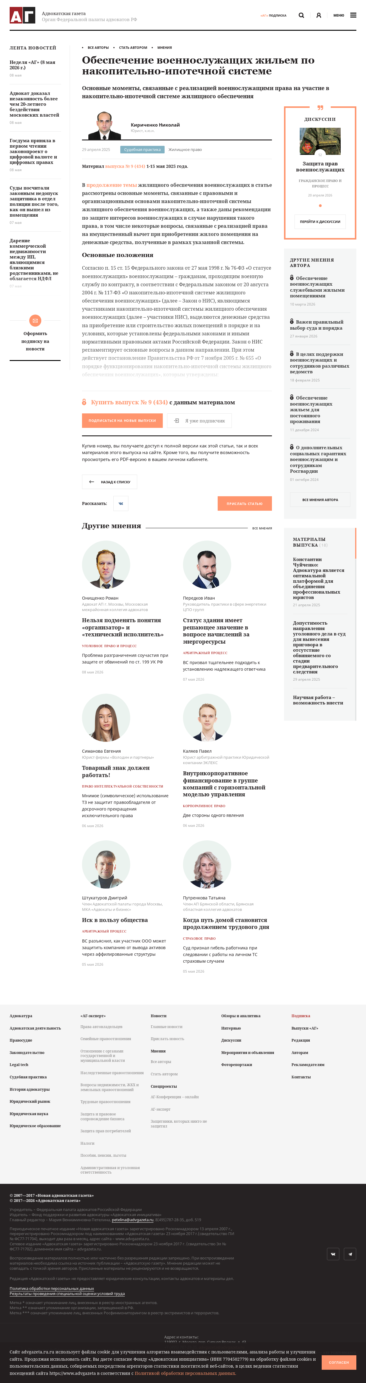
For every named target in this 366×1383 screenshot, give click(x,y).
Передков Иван (199, 598)
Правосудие (21, 1040)
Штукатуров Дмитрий (104, 898)
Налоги (87, 1143)
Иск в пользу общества (115, 920)
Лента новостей (33, 48)
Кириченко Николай (155, 125)
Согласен (339, 1362)
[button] (320, 205)
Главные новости (166, 1026)
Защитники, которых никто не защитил (179, 1124)
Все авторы (98, 47)
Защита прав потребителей (105, 1131)
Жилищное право (185, 149)
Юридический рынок (30, 1101)
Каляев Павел (197, 751)
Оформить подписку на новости (35, 341)
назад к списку (109, 482)
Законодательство (27, 1052)
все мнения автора (320, 499)
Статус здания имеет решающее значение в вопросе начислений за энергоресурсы (216, 630)
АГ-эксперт (161, 1109)
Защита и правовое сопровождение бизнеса (102, 1116)
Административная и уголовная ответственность (110, 1170)
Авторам (300, 1052)
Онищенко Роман (100, 598)
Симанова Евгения (101, 751)
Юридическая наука (29, 1113)
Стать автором (133, 47)
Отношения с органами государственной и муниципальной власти (102, 1056)
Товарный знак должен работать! (116, 771)
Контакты (301, 1077)
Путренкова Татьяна (204, 898)
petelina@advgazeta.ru (132, 1219)
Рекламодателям (308, 1064)
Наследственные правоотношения (112, 1072)
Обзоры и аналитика (240, 1015)
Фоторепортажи (236, 1064)
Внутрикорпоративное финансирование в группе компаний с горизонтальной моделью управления (224, 784)
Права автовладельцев (101, 1026)
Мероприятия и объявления (247, 1052)
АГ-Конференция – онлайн (175, 1096)
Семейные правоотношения (105, 1038)
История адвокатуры (30, 1089)
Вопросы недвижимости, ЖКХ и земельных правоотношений (109, 1087)
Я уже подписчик (199, 421)
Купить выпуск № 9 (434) (129, 402)
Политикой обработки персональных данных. (185, 1373)
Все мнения (262, 528)
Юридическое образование (35, 1125)
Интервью (231, 1028)
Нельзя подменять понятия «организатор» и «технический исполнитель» (123, 627)
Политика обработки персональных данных (52, 1288)
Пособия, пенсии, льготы (103, 1155)
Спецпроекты (164, 1086)
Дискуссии (231, 1040)
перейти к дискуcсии (320, 221)
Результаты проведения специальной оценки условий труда (67, 1293)
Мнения (164, 47)
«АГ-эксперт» (93, 1015)
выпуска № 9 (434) (125, 166)
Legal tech (19, 1064)
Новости (158, 1015)
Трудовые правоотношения (105, 1101)
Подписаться (122, 420)
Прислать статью (245, 503)
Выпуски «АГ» (305, 1028)
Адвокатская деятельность (35, 1028)
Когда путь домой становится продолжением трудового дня (226, 923)
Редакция (301, 1040)
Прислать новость (167, 1038)
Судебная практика (142, 149)
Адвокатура (21, 1015)
